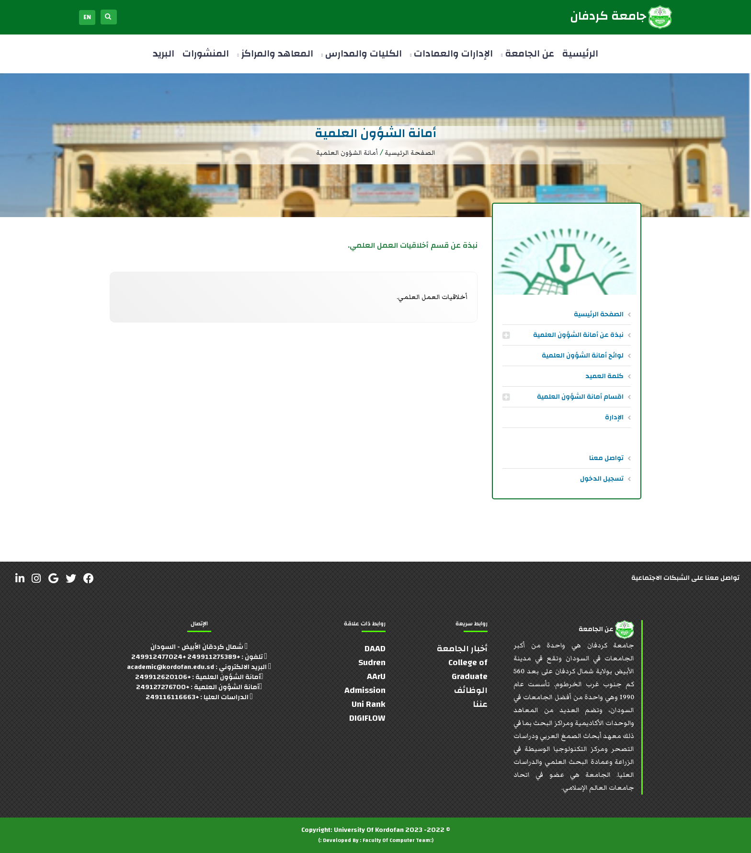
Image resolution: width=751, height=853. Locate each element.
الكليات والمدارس (361, 53)
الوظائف (471, 690)
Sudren (372, 662)
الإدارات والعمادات (451, 53)
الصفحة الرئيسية (599, 314)
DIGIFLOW (367, 718)
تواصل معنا (606, 458)
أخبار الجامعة (462, 649)
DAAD (375, 649)
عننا (480, 704)
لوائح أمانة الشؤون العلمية (583, 355)
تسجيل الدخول (602, 479)
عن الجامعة (527, 53)
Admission (365, 690)
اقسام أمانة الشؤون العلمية (580, 397)
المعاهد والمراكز (275, 53)
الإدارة (614, 417)
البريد (163, 53)
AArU (376, 676)
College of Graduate (468, 669)
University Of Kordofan (369, 830)
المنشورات (205, 53)
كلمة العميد (604, 376)
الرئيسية (580, 53)
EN (87, 17)
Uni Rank (369, 704)
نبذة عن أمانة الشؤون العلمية (578, 335)
